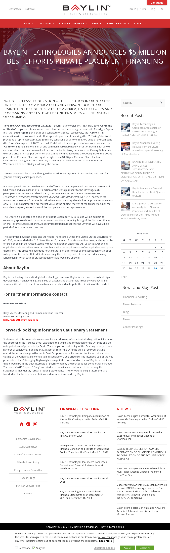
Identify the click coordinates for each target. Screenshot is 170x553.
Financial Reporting (135, 297)
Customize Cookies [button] (104, 547)
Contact (140, 23)
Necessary (24, 548)
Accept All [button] (145, 547)
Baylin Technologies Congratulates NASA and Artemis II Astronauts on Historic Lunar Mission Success (141, 511)
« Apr (124, 276)
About (29, 23)
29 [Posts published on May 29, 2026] (149, 268)
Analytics (40, 548)
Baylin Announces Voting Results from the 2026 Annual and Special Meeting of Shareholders (139, 435)
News (143, 9)
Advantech (15, 9)
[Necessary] (16, 548)
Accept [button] (127, 547)
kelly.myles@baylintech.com (21, 320)
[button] (162, 9)
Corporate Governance (73, 23)
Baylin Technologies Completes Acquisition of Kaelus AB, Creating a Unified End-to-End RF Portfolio (84, 419)
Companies (46, 23)
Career (132, 9)
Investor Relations (118, 23)
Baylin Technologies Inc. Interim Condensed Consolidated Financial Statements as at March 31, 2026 (83, 465)
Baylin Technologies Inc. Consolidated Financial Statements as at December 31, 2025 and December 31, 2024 (82, 495)
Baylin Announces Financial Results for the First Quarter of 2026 (148, 192)
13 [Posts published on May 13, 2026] (136, 257)
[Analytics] (33, 548)
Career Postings (133, 327)
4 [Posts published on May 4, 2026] (124, 252)
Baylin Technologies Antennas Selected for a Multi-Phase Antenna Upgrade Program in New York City (141, 471)
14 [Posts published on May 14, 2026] (142, 257)
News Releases (132, 304)
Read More (105, 540)
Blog (152, 9)
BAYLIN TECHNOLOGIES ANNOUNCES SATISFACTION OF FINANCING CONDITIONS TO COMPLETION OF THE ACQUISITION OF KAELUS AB (141, 453)
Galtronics (30, 9)
